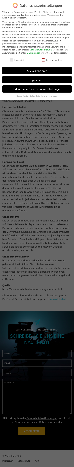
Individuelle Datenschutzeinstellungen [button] (37, 87)
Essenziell (17, 57)
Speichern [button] (37, 77)
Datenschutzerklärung (41, 47)
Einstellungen (33, 50)
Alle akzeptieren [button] (37, 68)
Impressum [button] (53, 94)
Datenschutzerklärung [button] (38, 94)
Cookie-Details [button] (22, 94)
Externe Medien (52, 57)
